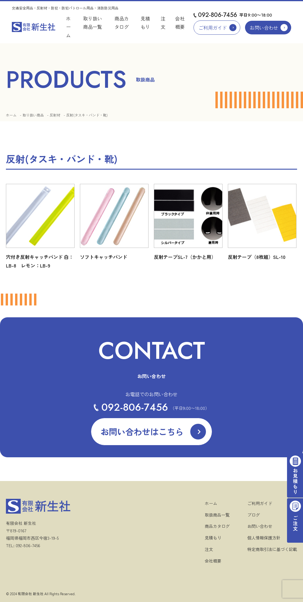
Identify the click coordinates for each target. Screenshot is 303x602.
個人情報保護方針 (264, 538)
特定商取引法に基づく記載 (272, 549)
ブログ (253, 515)
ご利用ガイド (213, 27)
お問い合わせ (264, 27)
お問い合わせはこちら (142, 431)
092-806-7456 (217, 15)
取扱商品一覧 (217, 515)
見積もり (213, 538)
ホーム (68, 27)
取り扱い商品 (33, 114)
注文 (209, 549)
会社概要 (213, 561)
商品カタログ (217, 526)
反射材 (55, 114)
